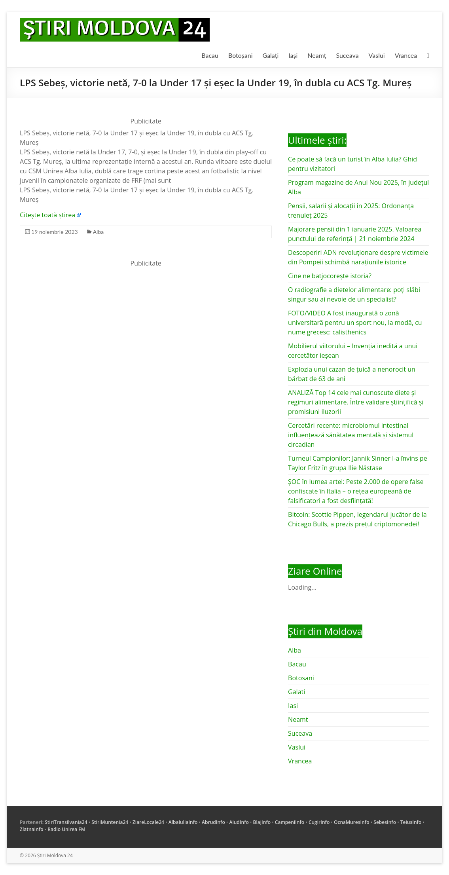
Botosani (301, 678)
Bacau (209, 55)
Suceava (347, 55)
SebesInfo (384, 822)
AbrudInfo (213, 822)
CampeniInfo (289, 822)
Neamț (316, 55)
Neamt (298, 719)
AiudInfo (238, 822)
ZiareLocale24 (148, 822)
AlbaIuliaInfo (183, 822)
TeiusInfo (410, 822)
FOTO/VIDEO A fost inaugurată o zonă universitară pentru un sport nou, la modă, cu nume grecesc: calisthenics (355, 322)
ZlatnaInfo (32, 829)
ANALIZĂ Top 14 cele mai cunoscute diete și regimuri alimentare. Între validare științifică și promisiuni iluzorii (355, 402)
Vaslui (377, 55)
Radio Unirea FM (66, 829)
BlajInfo (262, 822)
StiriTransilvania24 (66, 822)
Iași (292, 55)
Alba (98, 231)
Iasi (293, 705)
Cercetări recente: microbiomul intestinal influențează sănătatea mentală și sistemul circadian (350, 435)
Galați (271, 55)
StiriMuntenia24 (109, 822)
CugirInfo (319, 822)
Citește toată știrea (47, 215)
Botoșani (240, 55)
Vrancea (406, 55)
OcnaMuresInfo (351, 822)
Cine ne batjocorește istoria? (329, 275)
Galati (296, 691)
